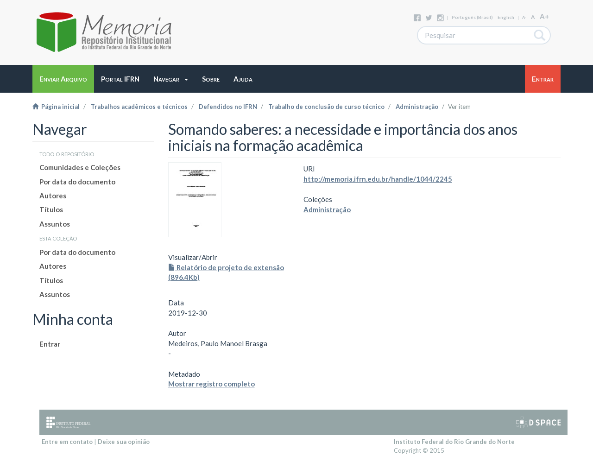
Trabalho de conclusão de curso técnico (326, 106)
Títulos (51, 209)
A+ (544, 16)
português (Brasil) (472, 17)
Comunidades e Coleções (79, 167)
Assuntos (54, 224)
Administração (417, 106)
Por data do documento (77, 181)
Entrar (49, 344)
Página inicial (56, 106)
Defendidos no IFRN (228, 106)
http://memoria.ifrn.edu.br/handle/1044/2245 (377, 179)
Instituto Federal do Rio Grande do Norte (454, 441)
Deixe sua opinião (124, 441)
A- (524, 17)
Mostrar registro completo (211, 384)
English (506, 17)
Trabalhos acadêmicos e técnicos (139, 106)
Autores (52, 195)
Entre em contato (67, 441)
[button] (170, 79)
